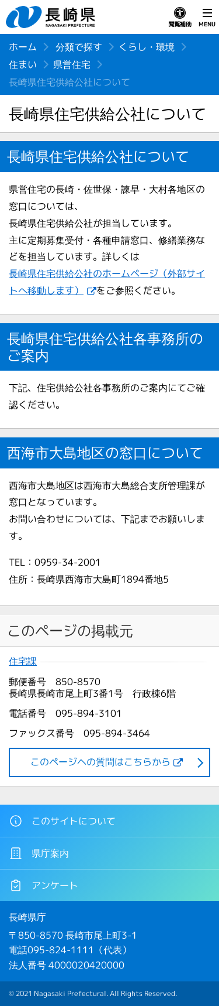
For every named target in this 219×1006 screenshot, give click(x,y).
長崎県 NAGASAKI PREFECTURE (52, 17)
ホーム (23, 46)
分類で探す (78, 46)
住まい (23, 64)
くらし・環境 (147, 46)
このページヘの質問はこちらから (100, 761)
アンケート (43, 885)
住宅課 (23, 661)
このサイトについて (62, 821)
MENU (207, 17)
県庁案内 (39, 853)
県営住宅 (72, 64)
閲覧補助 (180, 17)
